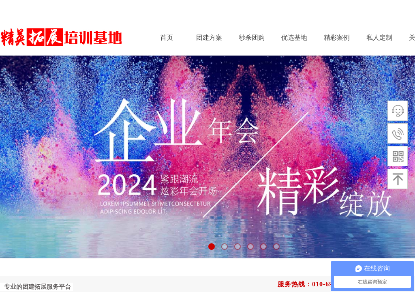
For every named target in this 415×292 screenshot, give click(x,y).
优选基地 (294, 37)
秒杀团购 (252, 37)
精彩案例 (337, 37)
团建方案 (209, 37)
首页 (166, 37)
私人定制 (379, 37)
